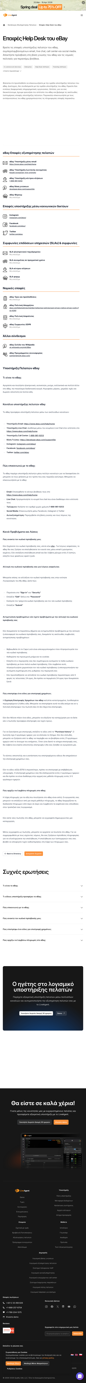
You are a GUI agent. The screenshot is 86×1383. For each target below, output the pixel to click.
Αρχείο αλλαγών (64, 1210)
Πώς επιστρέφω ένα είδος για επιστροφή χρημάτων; (43, 929)
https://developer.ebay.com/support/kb (38, 440)
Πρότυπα (63, 1242)
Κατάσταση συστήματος (63, 1205)
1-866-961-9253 (15, 181)
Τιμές (22, 1202)
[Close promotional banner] (83, 2)
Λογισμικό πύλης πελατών (43, 1287)
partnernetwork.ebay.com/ (19, 356)
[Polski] (80, 1355)
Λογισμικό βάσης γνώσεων (43, 1258)
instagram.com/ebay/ (17, 218)
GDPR (74, 1368)
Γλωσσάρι (64, 1233)
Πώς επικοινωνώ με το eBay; (43, 907)
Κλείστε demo (61, 1122)
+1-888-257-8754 (14, 1307)
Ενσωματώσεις (22, 1212)
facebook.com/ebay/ (17, 226)
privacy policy (48, 1358)
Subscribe (77, 1333)
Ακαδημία (63, 1237)
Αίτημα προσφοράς (63, 1215)
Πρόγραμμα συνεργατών (22, 1242)
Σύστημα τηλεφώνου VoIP (43, 1268)
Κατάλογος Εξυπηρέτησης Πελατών (22, 25)
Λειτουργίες (22, 1207)
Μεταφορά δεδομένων (64, 1201)
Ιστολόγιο (64, 1228)
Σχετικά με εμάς (22, 1228)
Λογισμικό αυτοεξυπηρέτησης (43, 1273)
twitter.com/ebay (16, 234)
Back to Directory (12, 853)
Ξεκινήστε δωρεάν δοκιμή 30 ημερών (36, 1013)
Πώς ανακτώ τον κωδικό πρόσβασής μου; (43, 918)
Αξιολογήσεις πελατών (22, 1237)
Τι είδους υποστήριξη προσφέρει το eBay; (43, 896)
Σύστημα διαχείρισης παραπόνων (43, 1282)
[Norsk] (76, 1355)
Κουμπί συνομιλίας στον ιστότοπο (22, 173)
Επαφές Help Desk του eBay (50, 25)
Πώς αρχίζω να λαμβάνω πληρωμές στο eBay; (43, 940)
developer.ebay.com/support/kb (22, 189)
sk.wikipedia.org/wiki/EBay (20, 347)
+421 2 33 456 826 (14, 1303)
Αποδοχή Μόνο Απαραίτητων (36, 1363)
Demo (61, 1013)
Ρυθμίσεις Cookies (14, 1369)
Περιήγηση (22, 1216)
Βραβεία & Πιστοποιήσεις (22, 1233)
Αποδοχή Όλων (13, 1363)
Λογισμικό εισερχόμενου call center (43, 1278)
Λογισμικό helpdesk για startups (43, 1292)
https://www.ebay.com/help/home (22, 164)
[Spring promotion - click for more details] (43, 5)
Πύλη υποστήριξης (64, 1196)
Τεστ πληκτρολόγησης (64, 1247)
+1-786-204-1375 (13, 1312)
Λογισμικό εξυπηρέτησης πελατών (43, 1263)
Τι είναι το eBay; (43, 885)
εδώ (53, 546)
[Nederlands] (72, 1355)
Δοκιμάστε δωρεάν (34, 854)
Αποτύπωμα (22, 1247)
